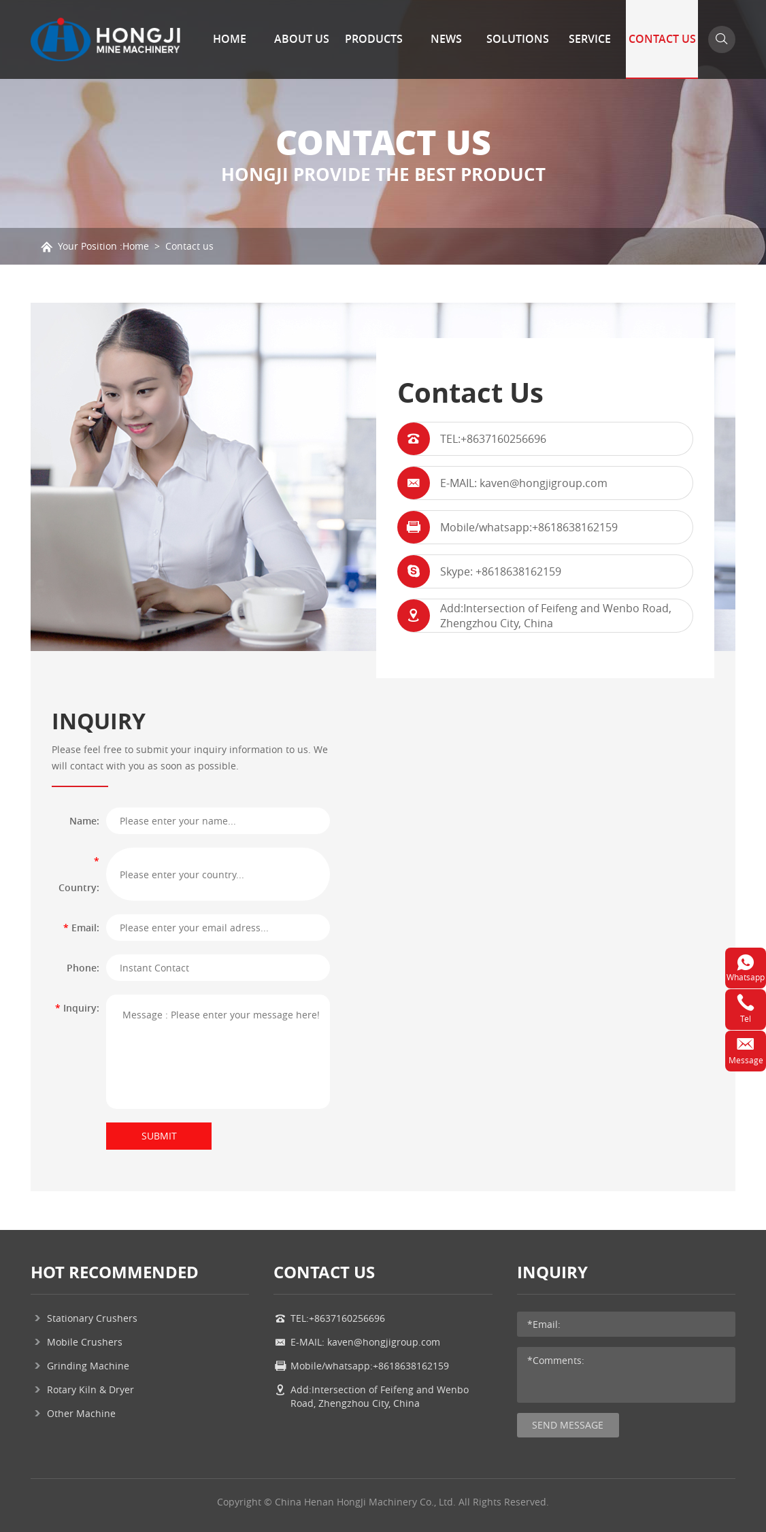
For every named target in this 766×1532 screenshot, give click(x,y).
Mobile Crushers (84, 1341)
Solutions (517, 38)
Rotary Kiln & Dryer (90, 1389)
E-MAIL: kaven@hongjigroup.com (523, 483)
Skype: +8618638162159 (500, 571)
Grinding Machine (88, 1365)
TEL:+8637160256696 (493, 438)
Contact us (189, 245)
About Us (301, 38)
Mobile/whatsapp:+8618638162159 (529, 527)
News (446, 38)
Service (590, 38)
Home (229, 38)
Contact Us (662, 38)
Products (374, 38)
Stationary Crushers (92, 1318)
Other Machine (81, 1413)
